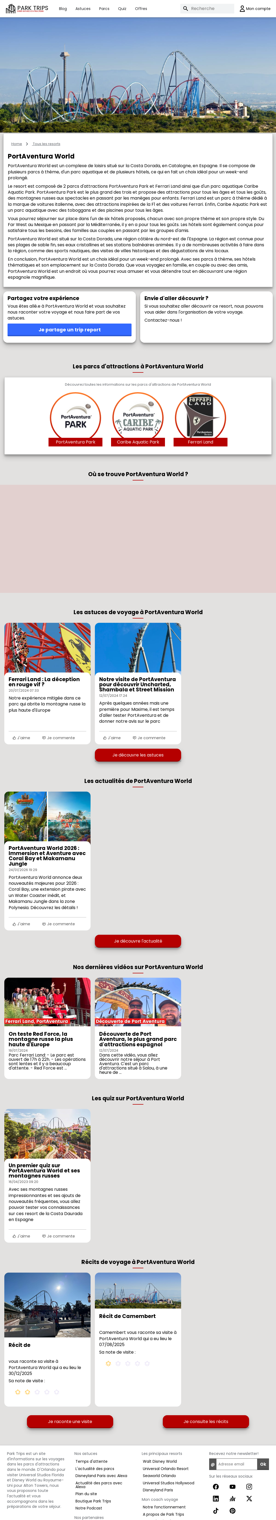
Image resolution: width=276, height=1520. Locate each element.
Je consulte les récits (206, 1421)
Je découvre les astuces (138, 755)
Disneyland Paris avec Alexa (101, 1475)
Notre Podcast (88, 1508)
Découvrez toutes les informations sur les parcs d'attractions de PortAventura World (138, 384)
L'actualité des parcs (94, 1468)
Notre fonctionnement (164, 1507)
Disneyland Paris (158, 1490)
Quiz (122, 8)
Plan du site (86, 1494)
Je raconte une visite (70, 1421)
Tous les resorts (46, 144)
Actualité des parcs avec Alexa (98, 1484)
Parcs (104, 8)
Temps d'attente (91, 1461)
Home (16, 144)
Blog (63, 8)
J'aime (21, 738)
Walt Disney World (160, 1461)
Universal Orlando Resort (166, 1468)
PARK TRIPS (32, 8)
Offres (141, 8)
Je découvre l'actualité (138, 941)
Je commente (58, 738)
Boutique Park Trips (93, 1501)
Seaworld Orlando (159, 1475)
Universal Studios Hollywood (168, 1483)
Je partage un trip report (70, 330)
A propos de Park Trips (163, 1514)
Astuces (83, 8)
